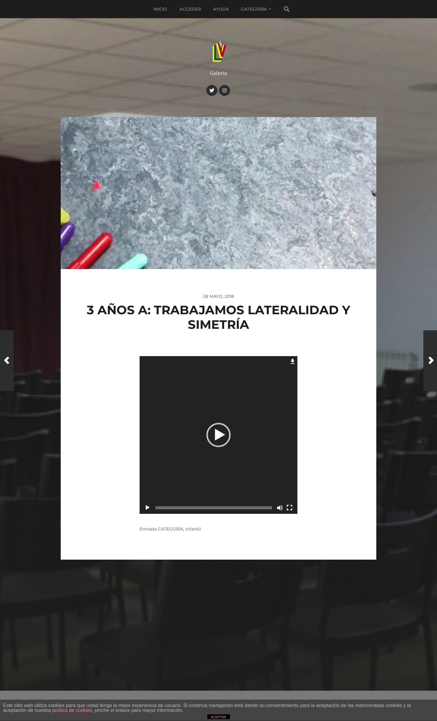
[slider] (213, 507)
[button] (218, 435)
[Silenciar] (280, 508)
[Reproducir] (147, 508)
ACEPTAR (218, 717)
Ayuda (221, 9)
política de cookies (72, 710)
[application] (218, 435)
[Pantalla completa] (289, 508)
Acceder (190, 9)
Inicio (161, 9)
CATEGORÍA (254, 9)
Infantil (193, 529)
